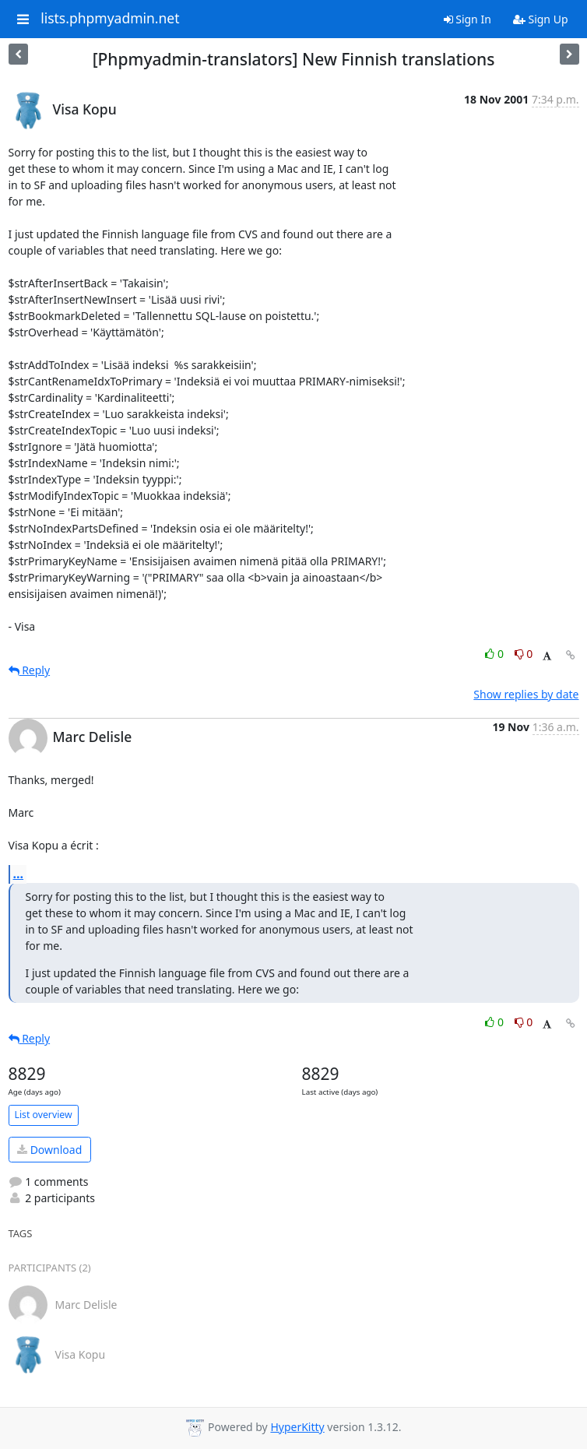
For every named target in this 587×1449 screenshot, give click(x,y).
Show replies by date (525, 694)
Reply (30, 670)
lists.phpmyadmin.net (109, 18)
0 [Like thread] (495, 653)
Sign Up (540, 19)
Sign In (467, 19)
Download (49, 1149)
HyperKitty (297, 1426)
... (18, 873)
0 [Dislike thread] (524, 653)
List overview (43, 1114)
